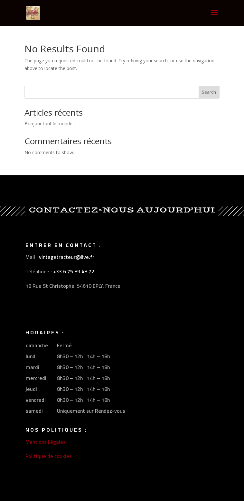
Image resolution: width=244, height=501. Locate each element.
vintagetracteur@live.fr (66, 257)
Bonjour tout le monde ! (49, 123)
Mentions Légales (45, 442)
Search (209, 92)
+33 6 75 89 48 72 (73, 271)
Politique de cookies (48, 456)
